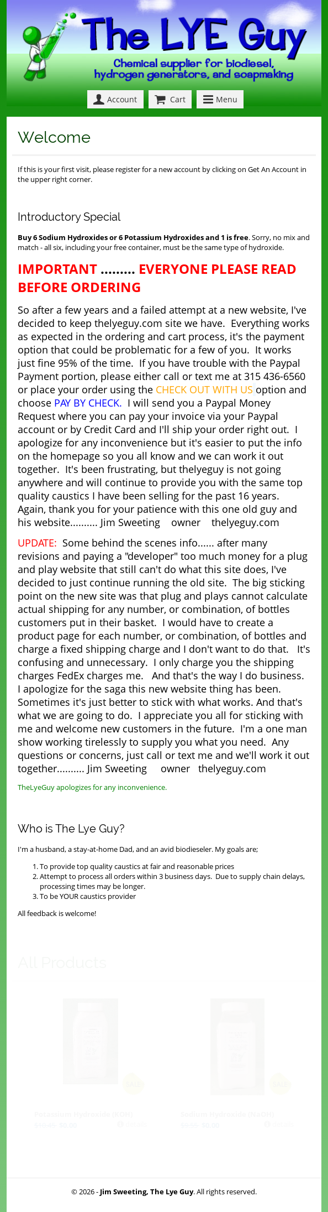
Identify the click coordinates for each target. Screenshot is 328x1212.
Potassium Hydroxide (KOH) (83, 1114)
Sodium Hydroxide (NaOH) (227, 1114)
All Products (62, 962)
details (135, 1124)
